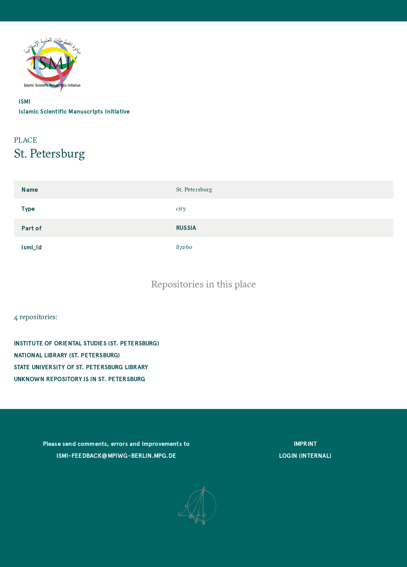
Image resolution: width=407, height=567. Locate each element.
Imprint (305, 443)
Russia (186, 227)
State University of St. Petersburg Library (81, 367)
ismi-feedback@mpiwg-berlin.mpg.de (116, 455)
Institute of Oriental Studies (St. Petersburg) (86, 343)
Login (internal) (305, 455)
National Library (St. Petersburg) (67, 355)
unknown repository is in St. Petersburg (79, 378)
